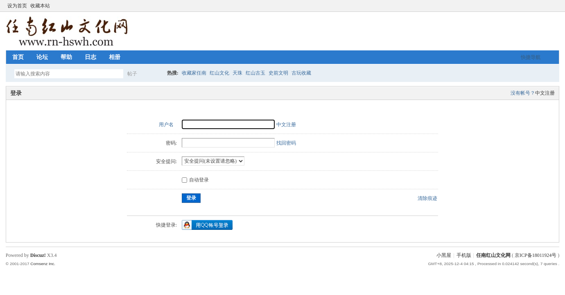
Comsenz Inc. (42, 263)
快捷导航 (530, 57)
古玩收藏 (301, 73)
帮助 (66, 57)
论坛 (42, 57)
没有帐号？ (523, 93)
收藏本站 (40, 6)
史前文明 (278, 73)
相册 (114, 57)
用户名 (166, 124)
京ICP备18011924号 (535, 255)
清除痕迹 (427, 198)
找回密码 (286, 143)
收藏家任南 (194, 73)
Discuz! (38, 255)
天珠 (237, 73)
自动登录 (195, 180)
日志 (90, 57)
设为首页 (17, 6)
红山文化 (219, 73)
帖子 (132, 74)
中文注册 (545, 93)
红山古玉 (255, 73)
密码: (171, 143)
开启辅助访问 (548, 5)
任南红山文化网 (493, 255)
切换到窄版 (554, 5)
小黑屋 (443, 255)
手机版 (464, 255)
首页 (18, 57)
